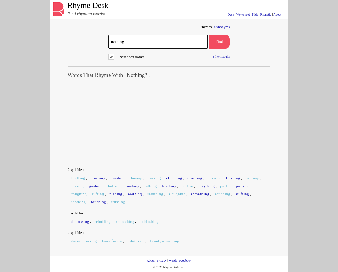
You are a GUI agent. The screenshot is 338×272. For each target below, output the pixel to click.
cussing (214, 178)
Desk (231, 14)
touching (98, 202)
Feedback (185, 260)
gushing (95, 186)
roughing (79, 194)
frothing (252, 178)
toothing (78, 202)
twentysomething (164, 241)
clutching (174, 178)
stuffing (242, 194)
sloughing (176, 194)
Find (219, 41)
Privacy (162, 260)
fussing (77, 186)
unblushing (149, 222)
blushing (98, 178)
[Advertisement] (169, 123)
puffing (242, 186)
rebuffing (103, 222)
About (277, 14)
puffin (225, 186)
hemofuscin (112, 241)
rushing (115, 194)
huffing (114, 186)
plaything (207, 186)
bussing (154, 178)
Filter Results (221, 56)
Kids (255, 14)
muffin (187, 186)
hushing (132, 186)
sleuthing (155, 194)
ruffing (98, 194)
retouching (125, 222)
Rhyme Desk (88, 5)
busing (136, 178)
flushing (233, 178)
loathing (169, 186)
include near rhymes (126, 57)
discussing (80, 222)
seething (135, 194)
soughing (222, 194)
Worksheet (243, 14)
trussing (118, 202)
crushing (194, 178)
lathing (151, 186)
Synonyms (222, 27)
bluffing (78, 178)
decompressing (84, 241)
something (200, 194)
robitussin (135, 241)
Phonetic (265, 14)
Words (173, 260)
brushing (118, 178)
